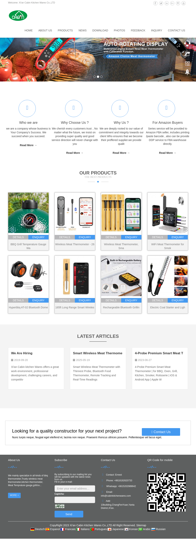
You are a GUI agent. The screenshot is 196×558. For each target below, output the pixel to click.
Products (65, 30)
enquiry (38, 237)
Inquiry (156, 30)
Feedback (138, 30)
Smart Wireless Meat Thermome (97, 353)
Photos (119, 30)
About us (45, 30)
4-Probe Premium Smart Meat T (159, 353)
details (18, 237)
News (82, 30)
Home (29, 30)
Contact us (176, 30)
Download (100, 30)
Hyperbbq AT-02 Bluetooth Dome (28, 307)
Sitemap (141, 525)
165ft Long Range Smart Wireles (74, 307)
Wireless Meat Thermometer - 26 (74, 244)
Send (68, 514)
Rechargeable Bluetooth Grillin (121, 307)
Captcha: (59, 494)
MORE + (14, 495)
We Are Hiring (21, 353)
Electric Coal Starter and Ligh (167, 307)
